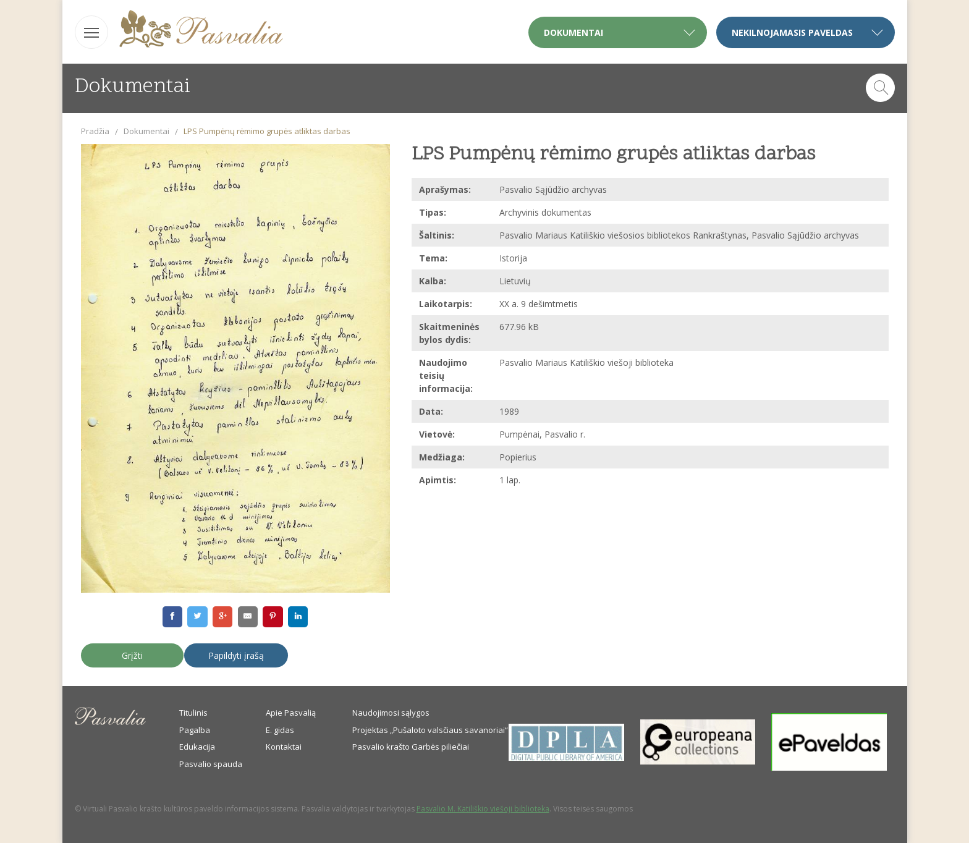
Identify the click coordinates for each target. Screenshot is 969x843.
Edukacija (197, 746)
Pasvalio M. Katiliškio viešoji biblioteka (483, 808)
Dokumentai (146, 131)
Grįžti (132, 655)
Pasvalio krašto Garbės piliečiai (410, 746)
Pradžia (95, 131)
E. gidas (280, 729)
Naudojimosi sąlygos (390, 712)
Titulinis (193, 712)
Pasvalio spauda (210, 763)
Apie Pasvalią (291, 712)
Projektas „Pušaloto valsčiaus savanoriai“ (430, 729)
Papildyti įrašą (236, 655)
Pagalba (194, 729)
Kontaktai (284, 746)
